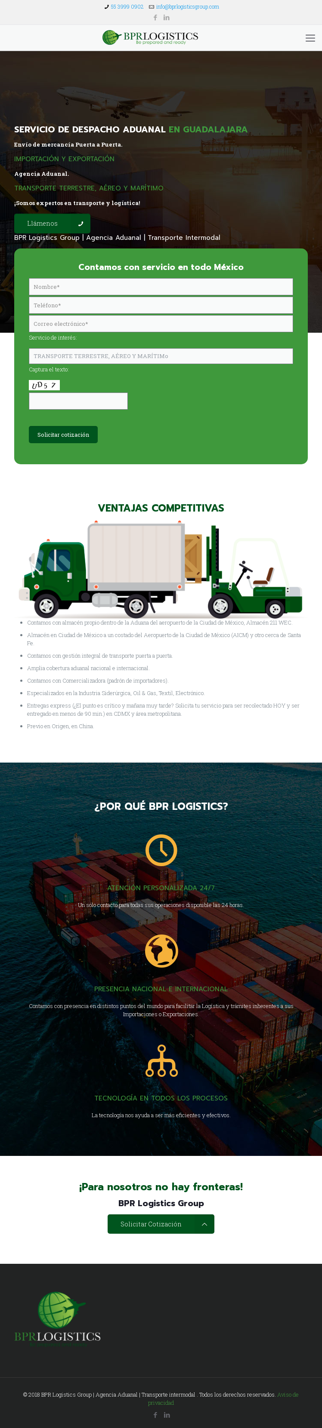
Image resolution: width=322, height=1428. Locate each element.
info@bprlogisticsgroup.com (187, 6)
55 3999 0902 (127, 6)
